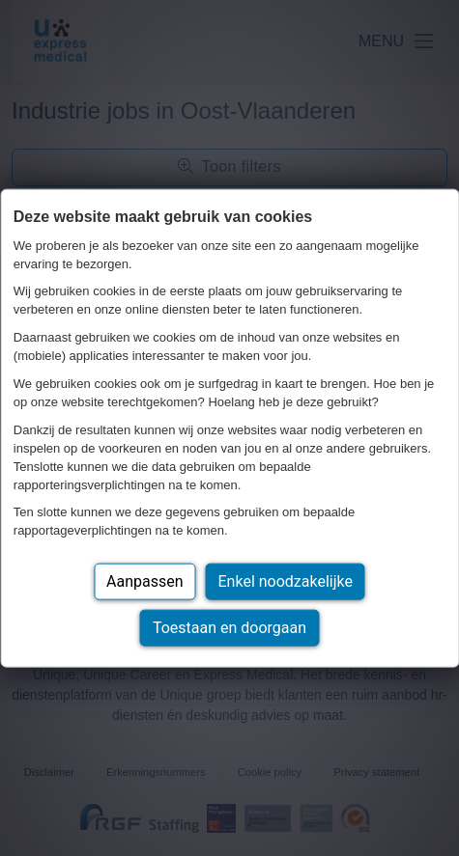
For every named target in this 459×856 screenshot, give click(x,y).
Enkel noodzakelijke (285, 581)
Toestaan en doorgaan (229, 628)
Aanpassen (145, 581)
